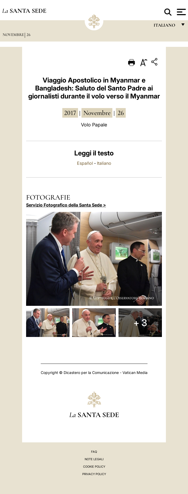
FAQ (94, 452)
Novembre (13, 34)
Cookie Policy (94, 466)
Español (85, 163)
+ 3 (140, 322)
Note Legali (94, 459)
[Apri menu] (180, 12)
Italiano (104, 163)
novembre (97, 113)
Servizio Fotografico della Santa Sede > (66, 205)
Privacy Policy (94, 474)
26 (28, 34)
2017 (70, 113)
